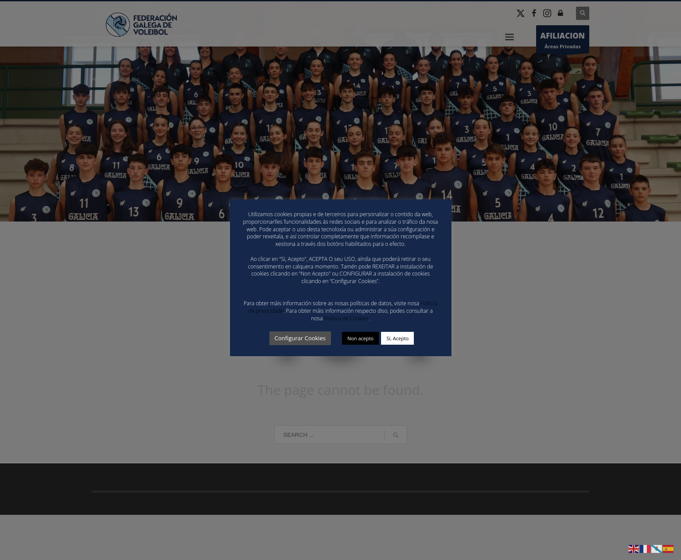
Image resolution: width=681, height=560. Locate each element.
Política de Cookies (346, 318)
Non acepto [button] (360, 338)
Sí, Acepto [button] (397, 338)
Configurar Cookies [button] (300, 338)
